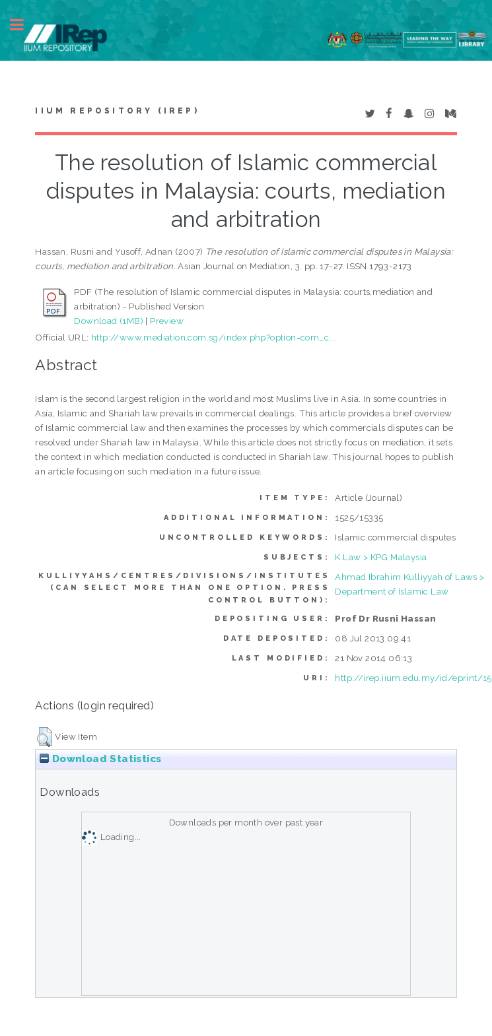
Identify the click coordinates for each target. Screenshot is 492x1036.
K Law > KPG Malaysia (381, 557)
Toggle (24, 24)
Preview (167, 320)
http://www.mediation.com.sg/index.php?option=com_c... (213, 337)
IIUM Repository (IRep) (117, 110)
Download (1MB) (108, 320)
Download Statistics (100, 759)
